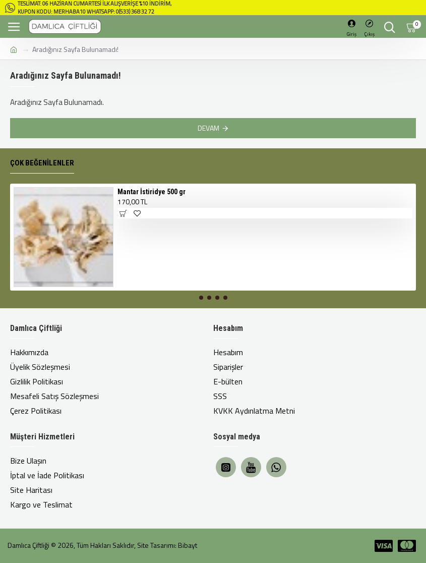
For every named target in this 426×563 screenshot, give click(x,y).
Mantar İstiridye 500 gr (151, 192)
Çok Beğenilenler (42, 162)
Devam (208, 128)
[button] (201, 298)
